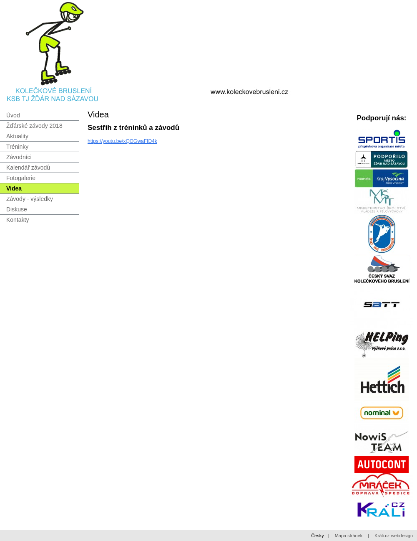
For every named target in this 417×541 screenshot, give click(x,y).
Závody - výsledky (29, 199)
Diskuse (16, 209)
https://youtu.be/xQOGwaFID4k (122, 141)
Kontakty (17, 219)
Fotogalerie (20, 178)
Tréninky (17, 146)
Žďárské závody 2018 (34, 125)
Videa (14, 188)
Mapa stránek (349, 535)
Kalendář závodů (28, 167)
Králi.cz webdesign (393, 535)
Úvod (13, 115)
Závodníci (19, 157)
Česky (317, 535)
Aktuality (17, 136)
